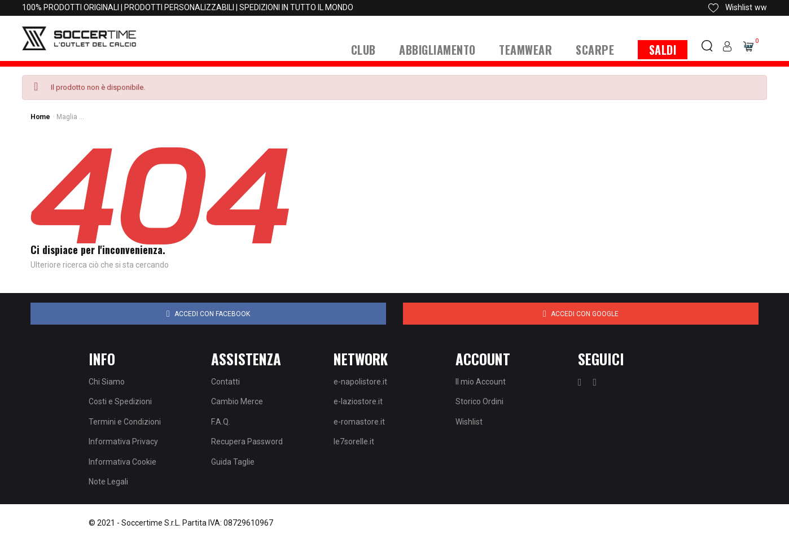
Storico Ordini (479, 401)
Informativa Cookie (122, 461)
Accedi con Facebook (208, 313)
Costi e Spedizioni (120, 401)
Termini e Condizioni (125, 421)
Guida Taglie (233, 461)
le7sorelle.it (354, 441)
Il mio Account (480, 381)
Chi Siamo (107, 381)
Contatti (225, 381)
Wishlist (469, 421)
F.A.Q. (220, 421)
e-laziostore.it (358, 401)
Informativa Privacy (123, 441)
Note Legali (108, 481)
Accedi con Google (581, 313)
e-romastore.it (359, 421)
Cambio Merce (237, 401)
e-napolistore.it (360, 381)
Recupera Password (247, 441)
